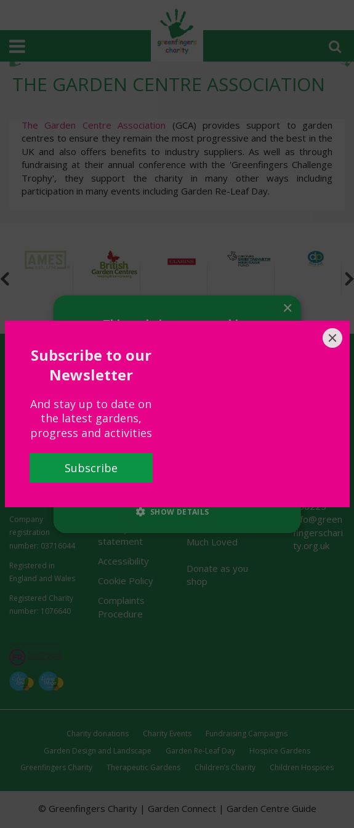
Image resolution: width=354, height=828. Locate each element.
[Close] (332, 338)
